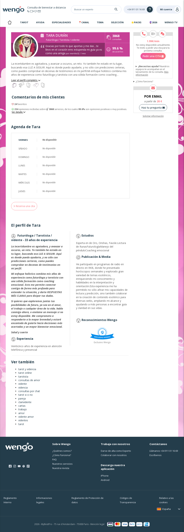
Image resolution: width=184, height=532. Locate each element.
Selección (117, 22)
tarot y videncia (27, 369)
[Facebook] (10, 466)
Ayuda (40, 22)
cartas (22, 405)
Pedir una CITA (153, 56)
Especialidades (61, 22)
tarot (21, 424)
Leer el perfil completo (25, 80)
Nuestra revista (60, 468)
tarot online (25, 372)
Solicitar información (153, 116)
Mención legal (97, 524)
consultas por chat (29, 391)
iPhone (105, 475)
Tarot (24, 22)
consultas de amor (29, 380)
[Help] (139, 9)
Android (105, 480)
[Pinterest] (28, 466)
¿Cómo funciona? (144, 81)
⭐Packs (136, 22)
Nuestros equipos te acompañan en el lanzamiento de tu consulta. (152, 70)
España (166, 509)
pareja (22, 398)
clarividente (24, 402)
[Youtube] (19, 466)
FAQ (54, 459)
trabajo (22, 409)
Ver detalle (19, 112)
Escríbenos (156, 455)
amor (21, 413)
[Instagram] (14, 466)
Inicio (9, 22)
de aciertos (117, 50)
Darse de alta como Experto (116, 450)
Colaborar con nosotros (114, 455)
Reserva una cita (24, 206)
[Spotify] (23, 466)
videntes (23, 420)
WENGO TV (171, 22)
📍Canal (84, 22)
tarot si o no (25, 394)
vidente (22, 383)
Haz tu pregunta (153, 107)
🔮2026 (153, 22)
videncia (23, 387)
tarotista (23, 376)
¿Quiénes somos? (62, 450)
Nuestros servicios (62, 463)
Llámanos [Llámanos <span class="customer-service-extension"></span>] (164, 450)
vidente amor (26, 416)
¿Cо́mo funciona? (61, 455)
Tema (100, 22)
